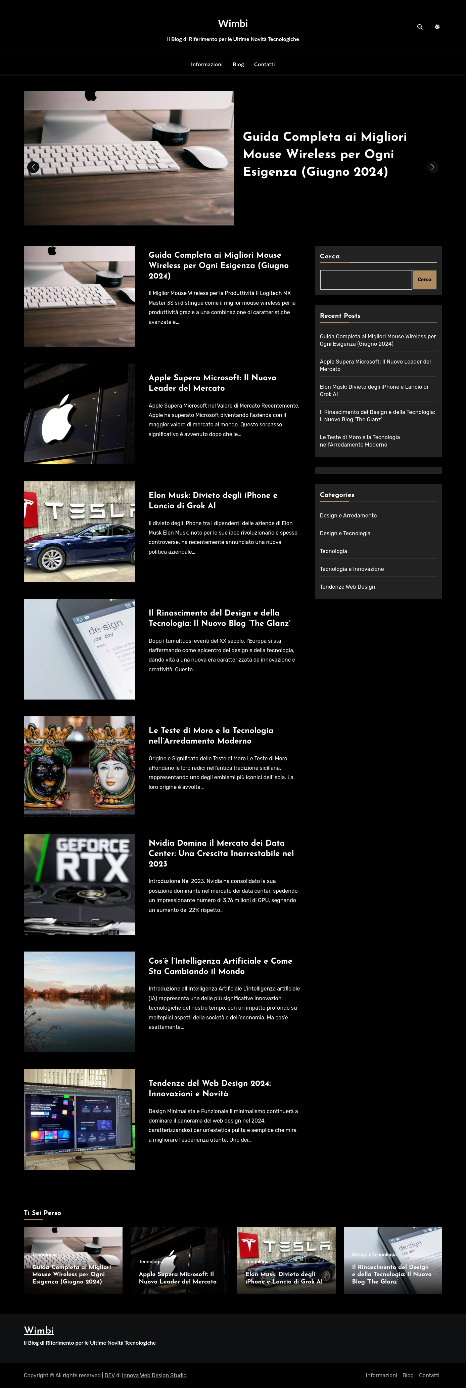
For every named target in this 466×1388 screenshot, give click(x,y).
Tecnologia (333, 551)
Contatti (264, 64)
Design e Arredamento (348, 515)
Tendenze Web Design (347, 587)
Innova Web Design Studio (154, 1375)
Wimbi (233, 23)
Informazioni (207, 64)
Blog (238, 64)
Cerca (330, 256)
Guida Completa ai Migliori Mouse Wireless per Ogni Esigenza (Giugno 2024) (330, 155)
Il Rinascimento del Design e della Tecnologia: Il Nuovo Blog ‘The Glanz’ (392, 1274)
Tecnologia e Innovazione (352, 569)
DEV (110, 1375)
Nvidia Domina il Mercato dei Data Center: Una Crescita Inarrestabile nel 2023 (221, 854)
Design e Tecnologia (345, 533)
